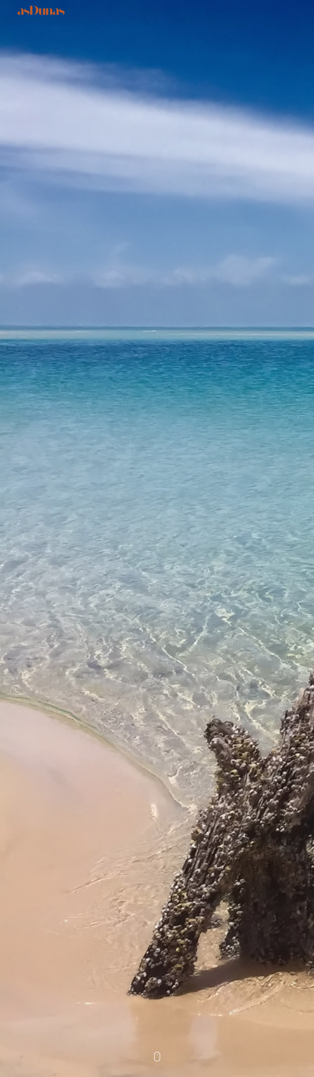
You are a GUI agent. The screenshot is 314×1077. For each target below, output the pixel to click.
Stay (134, 10)
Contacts (262, 10)
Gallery (236, 10)
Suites (114, 10)
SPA (171, 10)
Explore (191, 10)
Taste (152, 10)
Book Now (291, 10)
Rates (213, 10)
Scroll (157, 1059)
